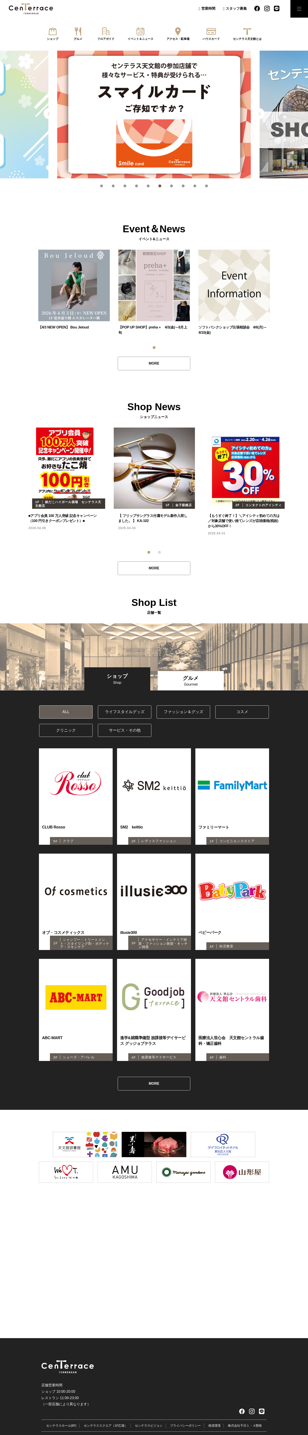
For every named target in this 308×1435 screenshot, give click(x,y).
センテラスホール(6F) (61, 1432)
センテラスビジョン (149, 1432)
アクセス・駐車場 (178, 39)
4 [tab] (136, 185)
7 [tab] (171, 185)
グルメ (78, 39)
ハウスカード (211, 39)
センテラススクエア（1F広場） (105, 1432)
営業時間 (208, 8)
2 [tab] (113, 185)
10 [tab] (206, 185)
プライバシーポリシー (185, 1432)
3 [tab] (124, 185)
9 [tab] (194, 185)
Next (258, 113)
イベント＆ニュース (140, 39)
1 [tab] (101, 185)
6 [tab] (159, 185)
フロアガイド (105, 39)
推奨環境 (214, 1432)
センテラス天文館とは (247, 39)
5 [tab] (148, 185)
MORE (154, 363)
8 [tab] (183, 185)
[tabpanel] (154, 114)
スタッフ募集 (236, 8)
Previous (49, 113)
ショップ (52, 39)
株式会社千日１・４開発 (245, 1432)
